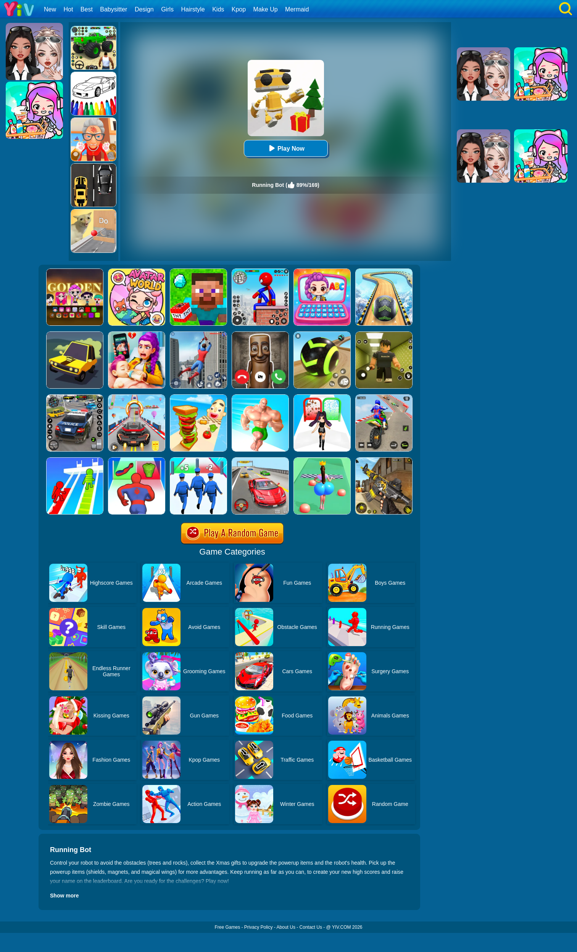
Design (144, 9)
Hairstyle (193, 9)
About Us (286, 927)
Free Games (227, 927)
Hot (68, 9)
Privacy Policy (258, 927)
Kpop (239, 9)
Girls (167, 9)
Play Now (286, 148)
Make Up (265, 9)
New (50, 9)
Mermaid (297, 9)
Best (87, 9)
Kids (218, 9)
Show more (64, 895)
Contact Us (311, 927)
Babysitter (113, 9)
